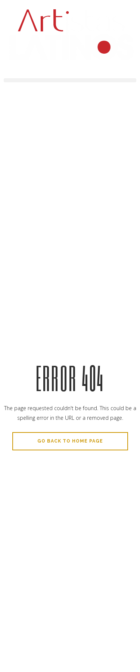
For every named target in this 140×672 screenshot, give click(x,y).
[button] (70, 80)
